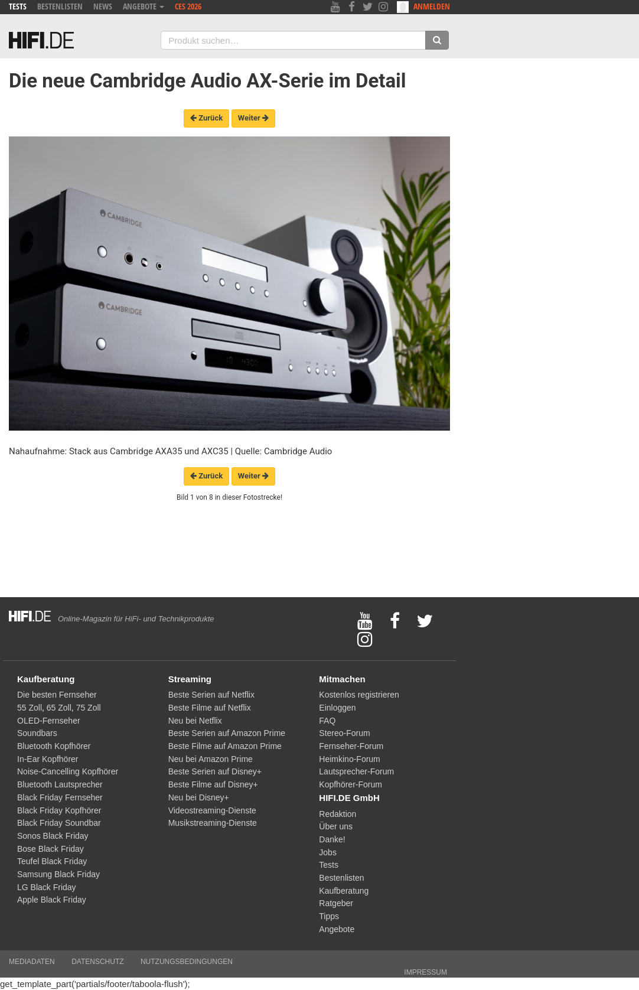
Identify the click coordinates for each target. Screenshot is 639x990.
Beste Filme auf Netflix (209, 707)
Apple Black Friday (51, 899)
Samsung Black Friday (58, 874)
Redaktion (337, 814)
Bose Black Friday (50, 849)
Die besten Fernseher (57, 694)
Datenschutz (97, 962)
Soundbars (37, 733)
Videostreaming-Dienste (212, 810)
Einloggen (337, 707)
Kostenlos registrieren (359, 694)
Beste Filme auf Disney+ (213, 784)
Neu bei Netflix (195, 720)
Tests (18, 6)
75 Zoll (88, 707)
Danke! (332, 839)
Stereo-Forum (344, 733)
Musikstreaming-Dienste (212, 823)
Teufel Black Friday (52, 861)
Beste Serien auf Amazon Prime (226, 733)
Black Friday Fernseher (60, 797)
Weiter (253, 117)
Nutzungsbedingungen (187, 962)
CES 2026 (188, 6)
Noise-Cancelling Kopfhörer (67, 771)
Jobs (328, 852)
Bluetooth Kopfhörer (54, 746)
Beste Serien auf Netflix (211, 694)
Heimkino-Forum (349, 759)
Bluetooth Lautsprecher (60, 784)
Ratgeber (336, 903)
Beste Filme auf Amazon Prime (225, 746)
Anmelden (423, 7)
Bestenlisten (60, 6)
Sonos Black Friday (53, 836)
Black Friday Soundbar (59, 823)
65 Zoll (59, 707)
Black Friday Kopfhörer (59, 810)
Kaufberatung (344, 890)
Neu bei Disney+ (198, 797)
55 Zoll (29, 707)
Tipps (329, 916)
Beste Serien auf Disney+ (215, 771)
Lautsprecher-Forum (356, 771)
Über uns (336, 826)
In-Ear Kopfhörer (48, 759)
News (102, 6)
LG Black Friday (46, 887)
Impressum (425, 972)
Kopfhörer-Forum (350, 784)
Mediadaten (32, 962)
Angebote (143, 6)
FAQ (327, 720)
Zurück (206, 117)
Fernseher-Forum (351, 746)
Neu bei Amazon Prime (210, 759)
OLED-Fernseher (48, 720)
